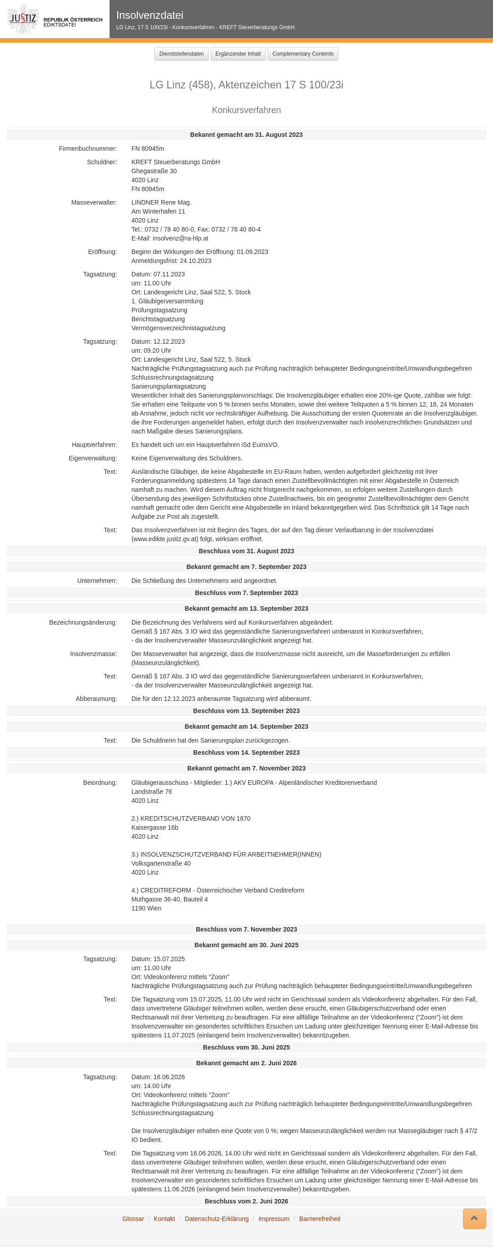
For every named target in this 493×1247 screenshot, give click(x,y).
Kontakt (164, 1218)
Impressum (274, 1218)
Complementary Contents (303, 54)
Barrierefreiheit (320, 1218)
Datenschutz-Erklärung (217, 1218)
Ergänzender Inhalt (238, 54)
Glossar (133, 1218)
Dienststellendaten (181, 54)
